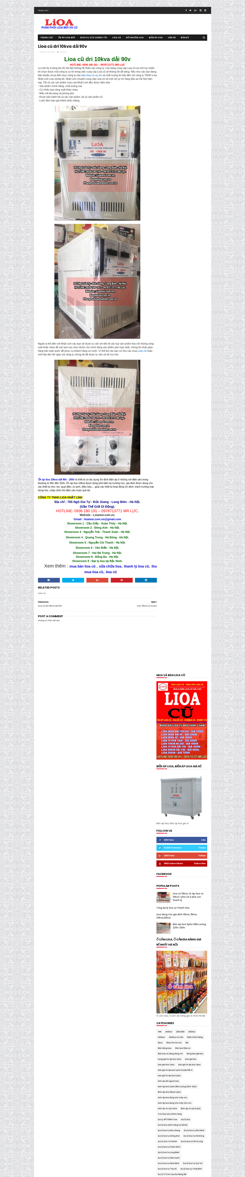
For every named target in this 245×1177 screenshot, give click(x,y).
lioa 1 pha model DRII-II (168, 589)
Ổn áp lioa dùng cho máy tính (172, 798)
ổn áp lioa (162, 715)
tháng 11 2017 (163, 1019)
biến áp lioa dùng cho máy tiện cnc (174, 474)
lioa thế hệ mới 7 (188, 633)
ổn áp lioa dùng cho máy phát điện (174, 792)
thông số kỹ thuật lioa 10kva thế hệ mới (176, 858)
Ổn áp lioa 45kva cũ (167, 748)
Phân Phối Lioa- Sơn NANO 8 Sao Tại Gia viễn (178, 825)
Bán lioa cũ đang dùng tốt (170, 425)
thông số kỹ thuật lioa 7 (169, 869)
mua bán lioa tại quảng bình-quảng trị (176, 661)
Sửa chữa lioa (164, 836)
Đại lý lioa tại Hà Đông (194, 507)
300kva (161, 408)
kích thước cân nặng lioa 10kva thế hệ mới (177, 573)
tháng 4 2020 (164, 930)
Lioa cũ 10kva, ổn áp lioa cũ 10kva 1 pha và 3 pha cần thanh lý (188, 268)
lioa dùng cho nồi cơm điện (170, 622)
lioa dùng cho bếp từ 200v (186, 606)
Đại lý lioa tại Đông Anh (169, 507)
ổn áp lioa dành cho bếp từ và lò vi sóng (177, 770)
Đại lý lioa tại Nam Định (169, 529)
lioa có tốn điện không (168, 600)
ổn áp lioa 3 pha (165, 743)
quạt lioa (162, 831)
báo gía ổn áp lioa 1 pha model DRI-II (175, 441)
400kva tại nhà (176, 408)
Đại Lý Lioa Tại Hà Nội (167, 513)
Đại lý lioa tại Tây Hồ (167, 540)
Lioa (188, 584)
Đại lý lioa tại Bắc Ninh (194, 502)
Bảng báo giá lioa (195, 425)
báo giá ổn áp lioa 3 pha (169, 447)
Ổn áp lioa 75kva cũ (167, 765)
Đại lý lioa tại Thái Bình (191, 540)
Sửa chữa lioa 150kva (184, 836)
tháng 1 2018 (163, 1012)
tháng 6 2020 (164, 923)
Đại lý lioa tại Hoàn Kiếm (169, 518)
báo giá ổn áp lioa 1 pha (189, 436)
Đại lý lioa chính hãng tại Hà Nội (172, 496)
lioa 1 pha (198, 584)
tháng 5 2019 (163, 960)
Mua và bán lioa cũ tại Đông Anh (173, 677)
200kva (168, 403)
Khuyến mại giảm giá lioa (170, 567)
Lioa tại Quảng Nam (167, 633)
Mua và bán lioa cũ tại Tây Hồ (172, 705)
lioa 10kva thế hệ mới (193, 589)
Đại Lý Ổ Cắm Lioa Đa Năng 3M (172, 545)
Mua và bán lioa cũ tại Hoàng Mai (173, 694)
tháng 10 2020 (164, 908)
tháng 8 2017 (163, 1031)
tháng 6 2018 (163, 993)
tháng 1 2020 (163, 941)
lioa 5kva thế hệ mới (167, 595)
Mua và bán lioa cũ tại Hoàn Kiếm (173, 688)
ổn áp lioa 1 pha (178, 715)
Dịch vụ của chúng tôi (93, 38)
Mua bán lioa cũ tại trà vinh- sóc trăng (176, 644)
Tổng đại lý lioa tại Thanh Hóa (173, 279)
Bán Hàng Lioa (164, 419)
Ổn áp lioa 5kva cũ (189, 748)
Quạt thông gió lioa (179, 831)
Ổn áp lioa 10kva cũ (167, 732)
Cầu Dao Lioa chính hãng (170, 485)
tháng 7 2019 (163, 952)
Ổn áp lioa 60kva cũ (167, 754)
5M (186, 414)
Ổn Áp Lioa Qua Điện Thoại (170, 803)
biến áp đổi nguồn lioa (168, 452)
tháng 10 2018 (164, 979)
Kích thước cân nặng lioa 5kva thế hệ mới (177, 578)
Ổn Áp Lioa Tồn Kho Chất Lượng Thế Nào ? (177, 820)
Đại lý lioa (185, 491)
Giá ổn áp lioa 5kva (182, 562)
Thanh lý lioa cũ (165, 842)
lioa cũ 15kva (164, 606)
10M (159, 403)
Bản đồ (185, 38)
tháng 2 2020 (164, 937)
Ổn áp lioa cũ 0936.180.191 (62, 1173)
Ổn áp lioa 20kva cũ (167, 737)
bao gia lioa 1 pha (166, 436)
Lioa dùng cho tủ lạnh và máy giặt (174, 628)
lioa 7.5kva (186, 595)
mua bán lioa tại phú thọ (170, 655)
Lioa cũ (116, 38)
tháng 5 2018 (163, 997)
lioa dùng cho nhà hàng (169, 617)
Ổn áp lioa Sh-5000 (167, 809)
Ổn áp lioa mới (66, 38)
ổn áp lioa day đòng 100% (170, 776)
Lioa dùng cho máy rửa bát (171, 611)
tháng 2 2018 (163, 1008)
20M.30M (180, 403)
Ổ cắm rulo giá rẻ (166, 710)
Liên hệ (172, 38)
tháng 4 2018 (163, 1001)
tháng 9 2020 (164, 911)
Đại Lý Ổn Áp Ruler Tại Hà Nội (171, 551)
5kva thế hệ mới (174, 414)
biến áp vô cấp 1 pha (167, 480)
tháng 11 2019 (163, 945)
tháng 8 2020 (164, 915)
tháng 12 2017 (164, 1016)
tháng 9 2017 (163, 1027)
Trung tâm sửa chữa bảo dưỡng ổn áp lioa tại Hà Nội (181, 881)
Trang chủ (43, 11)
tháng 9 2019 (163, 949)
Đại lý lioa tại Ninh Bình (168, 535)
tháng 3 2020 (164, 934)
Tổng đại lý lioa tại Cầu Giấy (171, 875)
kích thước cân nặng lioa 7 (170, 584)
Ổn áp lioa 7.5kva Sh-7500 (170, 759)
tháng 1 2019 (163, 975)
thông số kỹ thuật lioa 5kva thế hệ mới (176, 864)
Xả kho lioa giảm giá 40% (170, 891)
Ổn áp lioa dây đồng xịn (169, 781)
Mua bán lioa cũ (165, 639)
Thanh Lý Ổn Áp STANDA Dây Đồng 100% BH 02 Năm (179, 848)
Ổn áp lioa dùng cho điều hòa (172, 787)
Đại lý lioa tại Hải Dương (192, 513)
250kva (191, 403)
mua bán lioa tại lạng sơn (170, 650)
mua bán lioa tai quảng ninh (171, 666)
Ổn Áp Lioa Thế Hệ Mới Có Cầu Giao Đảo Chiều (179, 814)
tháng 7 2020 (164, 919)
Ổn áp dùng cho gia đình (189, 710)
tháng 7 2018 (163, 990)
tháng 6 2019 (163, 956)
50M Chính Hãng (195, 408)
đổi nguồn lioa (189, 556)
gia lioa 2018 (163, 562)
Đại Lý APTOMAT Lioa (167, 491)
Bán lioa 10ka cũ (182, 419)
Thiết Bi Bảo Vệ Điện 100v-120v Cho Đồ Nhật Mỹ (180, 853)
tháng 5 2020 (164, 926)
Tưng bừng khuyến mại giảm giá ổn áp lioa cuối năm (180, 886)
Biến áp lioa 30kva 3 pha (169, 463)
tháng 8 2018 (163, 986)
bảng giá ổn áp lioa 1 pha (169, 430)
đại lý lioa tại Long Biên (168, 524)
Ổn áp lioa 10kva (188, 726)
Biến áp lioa (156, 38)
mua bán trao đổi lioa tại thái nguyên (176, 672)
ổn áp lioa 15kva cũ (189, 732)
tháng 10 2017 (164, 1023)
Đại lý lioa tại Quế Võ (192, 535)
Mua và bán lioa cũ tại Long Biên (173, 699)
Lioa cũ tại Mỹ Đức (163, 1152)
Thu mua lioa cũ (192, 869)
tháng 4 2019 (163, 963)
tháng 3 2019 (163, 967)
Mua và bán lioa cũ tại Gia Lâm (172, 683)
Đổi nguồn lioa (135, 38)
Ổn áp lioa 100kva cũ (167, 726)
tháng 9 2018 (163, 982)
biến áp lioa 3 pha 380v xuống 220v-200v (177, 458)
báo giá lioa (190, 430)
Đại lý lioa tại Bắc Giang (169, 502)
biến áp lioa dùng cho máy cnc (172, 469)
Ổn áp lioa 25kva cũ (189, 737)
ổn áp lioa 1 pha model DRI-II (171, 721)
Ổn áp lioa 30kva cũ (186, 743)
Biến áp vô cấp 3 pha (190, 480)
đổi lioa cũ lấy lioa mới (168, 556)
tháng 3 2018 (163, 1005)
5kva (160, 414)
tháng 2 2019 (163, 971)
